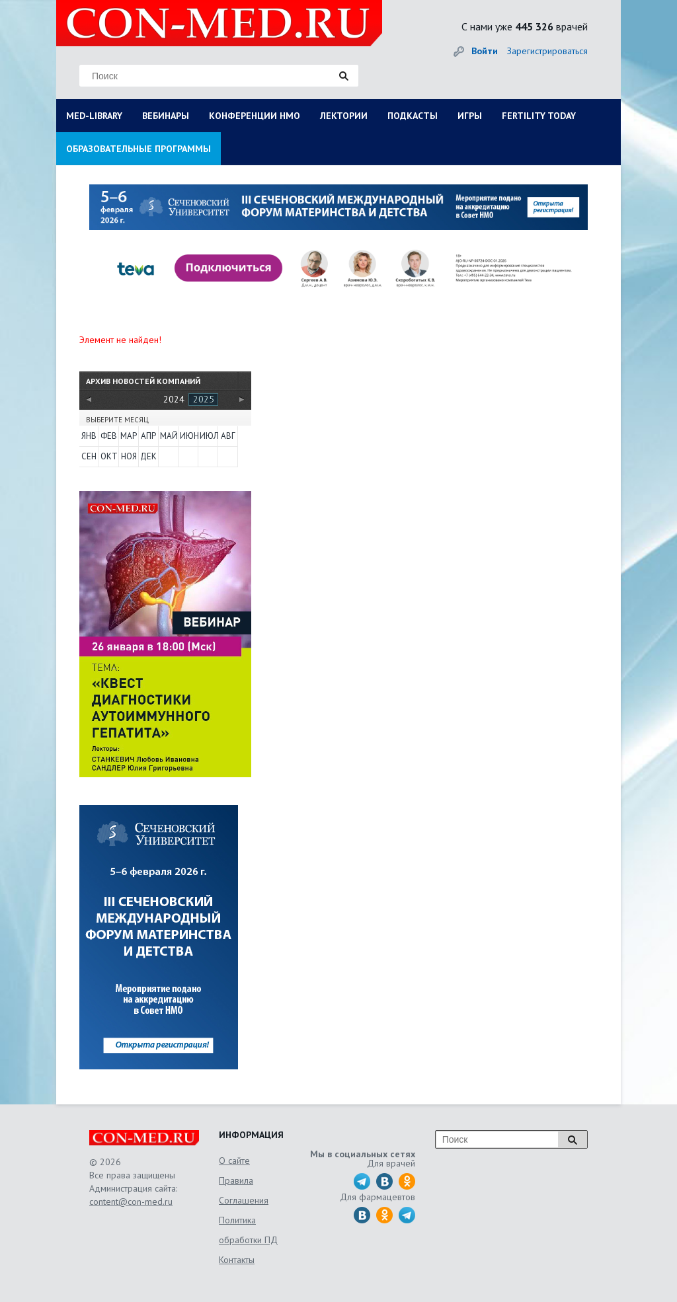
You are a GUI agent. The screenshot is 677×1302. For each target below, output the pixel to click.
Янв (89, 435)
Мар (128, 435)
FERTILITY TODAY (539, 116)
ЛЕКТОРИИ (344, 116)
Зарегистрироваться (547, 51)
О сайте (234, 1161)
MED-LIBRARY (94, 116)
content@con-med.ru (131, 1201)
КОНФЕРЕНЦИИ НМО (254, 116)
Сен (89, 456)
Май (168, 435)
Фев (108, 435)
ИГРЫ (470, 116)
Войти (484, 51)
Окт (109, 456)
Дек (148, 456)
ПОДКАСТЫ (412, 116)
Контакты (237, 1260)
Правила (236, 1180)
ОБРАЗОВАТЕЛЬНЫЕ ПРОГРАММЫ (138, 149)
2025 (203, 399)
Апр (148, 435)
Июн (188, 435)
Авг (228, 435)
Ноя (129, 456)
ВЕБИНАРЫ (165, 116)
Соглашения (243, 1200)
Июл (208, 435)
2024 (173, 399)
